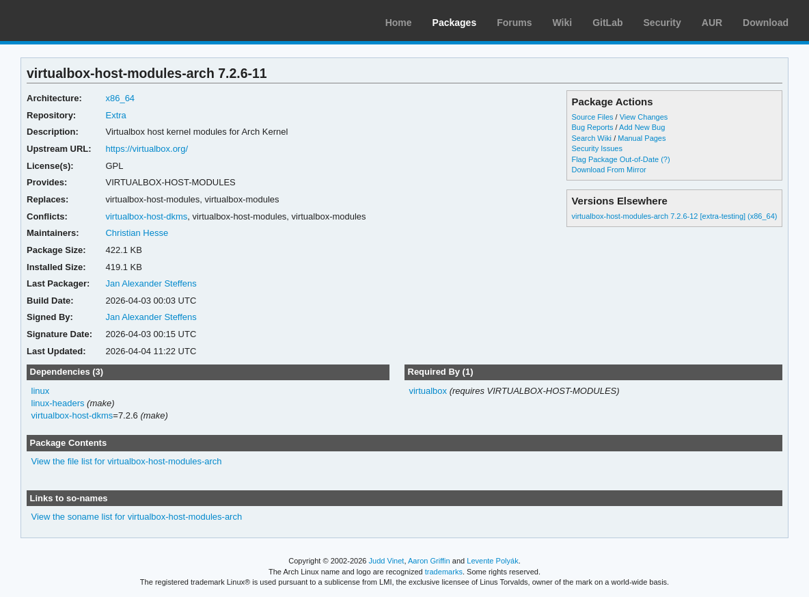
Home (398, 22)
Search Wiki (591, 138)
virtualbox (428, 391)
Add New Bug (642, 127)
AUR (712, 22)
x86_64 (120, 98)
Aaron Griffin (429, 561)
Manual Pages (642, 138)
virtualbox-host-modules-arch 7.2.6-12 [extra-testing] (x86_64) (674, 216)
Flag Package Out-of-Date (615, 159)
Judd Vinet (386, 561)
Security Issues (596, 148)
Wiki (563, 22)
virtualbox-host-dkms (146, 216)
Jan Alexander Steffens (150, 283)
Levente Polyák (492, 561)
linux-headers (58, 403)
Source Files (592, 117)
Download (766, 22)
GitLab (607, 22)
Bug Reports (592, 127)
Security (662, 22)
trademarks (444, 572)
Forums (514, 22)
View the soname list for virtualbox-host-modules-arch (137, 517)
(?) (665, 159)
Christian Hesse (136, 233)
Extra (115, 115)
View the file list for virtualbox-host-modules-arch (126, 461)
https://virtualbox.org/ (146, 149)
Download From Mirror (608, 169)
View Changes (644, 117)
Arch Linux (75, 20)
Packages (455, 22)
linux (40, 391)
